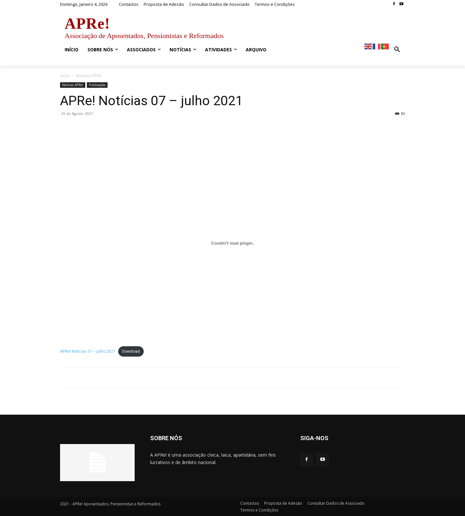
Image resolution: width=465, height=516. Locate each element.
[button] (397, 49)
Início (65, 75)
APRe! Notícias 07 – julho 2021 (87, 351)
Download (131, 351)
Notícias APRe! (72, 85)
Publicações (97, 85)
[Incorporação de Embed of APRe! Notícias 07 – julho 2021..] (232, 243)
